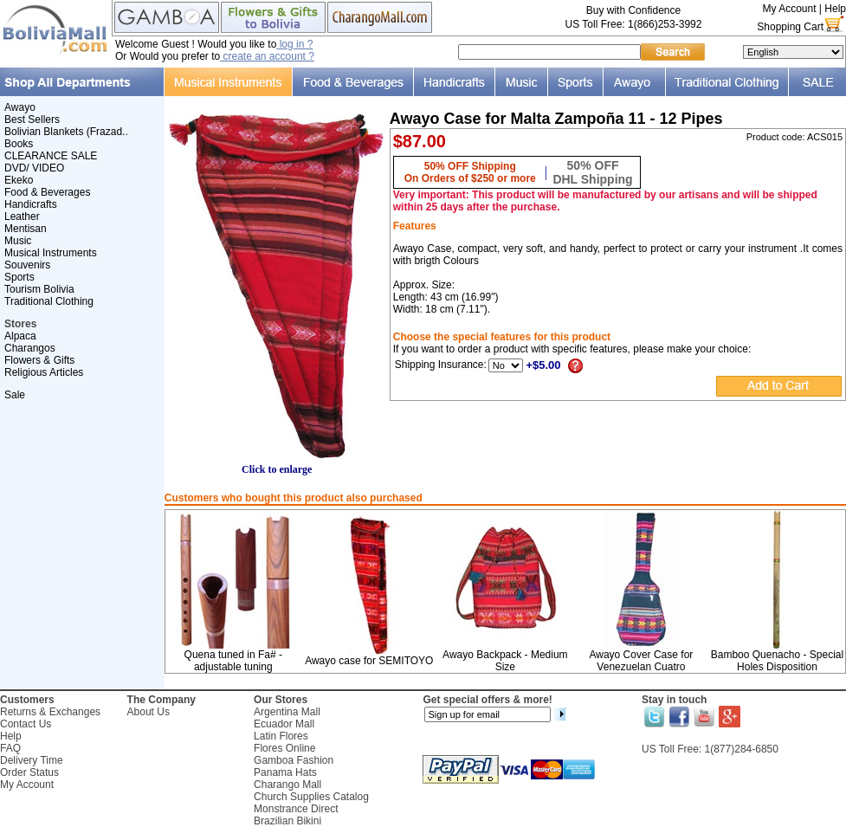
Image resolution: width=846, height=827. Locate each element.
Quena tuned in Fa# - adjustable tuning (233, 661)
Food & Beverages (47, 192)
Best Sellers (32, 119)
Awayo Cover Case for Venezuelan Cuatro (641, 661)
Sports (19, 277)
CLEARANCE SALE (50, 156)
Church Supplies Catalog (311, 797)
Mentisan (25, 229)
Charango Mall (287, 785)
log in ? (294, 44)
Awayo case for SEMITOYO (369, 661)
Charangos (29, 348)
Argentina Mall (287, 712)
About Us (148, 712)
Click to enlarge (277, 464)
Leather (22, 216)
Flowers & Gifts (39, 360)
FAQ (10, 748)
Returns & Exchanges (50, 712)
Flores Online (284, 748)
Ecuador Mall (284, 724)
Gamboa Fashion (293, 760)
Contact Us (25, 724)
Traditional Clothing (49, 301)
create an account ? (267, 56)
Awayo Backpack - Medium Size (505, 661)
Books (18, 144)
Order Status (29, 772)
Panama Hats (285, 772)
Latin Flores (281, 736)
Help (835, 9)
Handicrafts (30, 204)
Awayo (20, 107)
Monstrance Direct (296, 809)
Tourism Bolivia (39, 289)
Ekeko (18, 180)
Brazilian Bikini (287, 821)
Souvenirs (27, 265)
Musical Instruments (50, 253)
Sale (14, 395)
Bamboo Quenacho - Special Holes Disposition (777, 661)
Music (17, 241)
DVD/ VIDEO (34, 168)
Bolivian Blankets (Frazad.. (66, 132)
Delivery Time (31, 760)
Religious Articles (43, 372)
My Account (789, 9)
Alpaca (20, 336)
